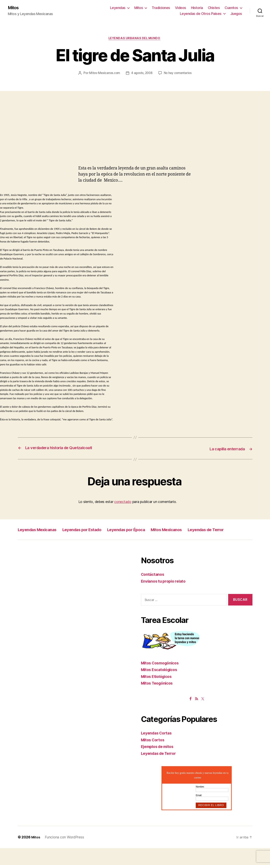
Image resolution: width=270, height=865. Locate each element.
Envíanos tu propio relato (165, 598)
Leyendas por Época (144, 538)
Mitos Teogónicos (158, 700)
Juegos (236, 14)
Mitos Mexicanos (191, 538)
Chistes (214, 8)
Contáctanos (153, 591)
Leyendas (118, 8)
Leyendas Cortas (158, 750)
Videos (180, 8)
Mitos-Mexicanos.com (124, 74)
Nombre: (200, 803)
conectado (122, 510)
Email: (199, 812)
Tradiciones (161, 8)
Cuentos (231, 8)
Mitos (14, 7)
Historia (197, 8)
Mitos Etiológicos (158, 693)
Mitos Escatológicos (161, 686)
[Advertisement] (135, 144)
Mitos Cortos (154, 756)
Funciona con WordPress (64, 854)
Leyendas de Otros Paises (201, 14)
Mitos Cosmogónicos (162, 679)
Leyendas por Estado (93, 538)
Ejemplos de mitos (159, 763)
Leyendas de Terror (39, 546)
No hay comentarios (137, 81)
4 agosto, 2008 (162, 74)
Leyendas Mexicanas (41, 538)
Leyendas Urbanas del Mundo (135, 39)
